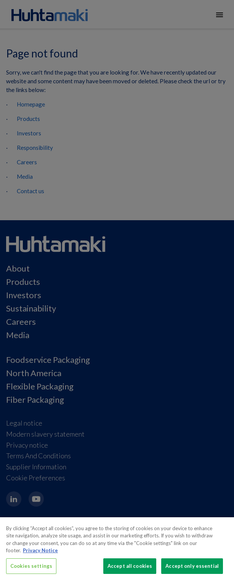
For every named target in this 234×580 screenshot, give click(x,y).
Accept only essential (192, 571)
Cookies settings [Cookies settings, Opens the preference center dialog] (31, 571)
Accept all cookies (129, 571)
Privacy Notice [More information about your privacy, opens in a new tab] (40, 556)
